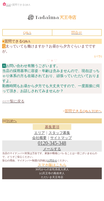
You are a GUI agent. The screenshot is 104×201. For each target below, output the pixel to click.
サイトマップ (61, 138)
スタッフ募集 (59, 133)
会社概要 (39, 138)
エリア (39, 133)
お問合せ (52, 160)
